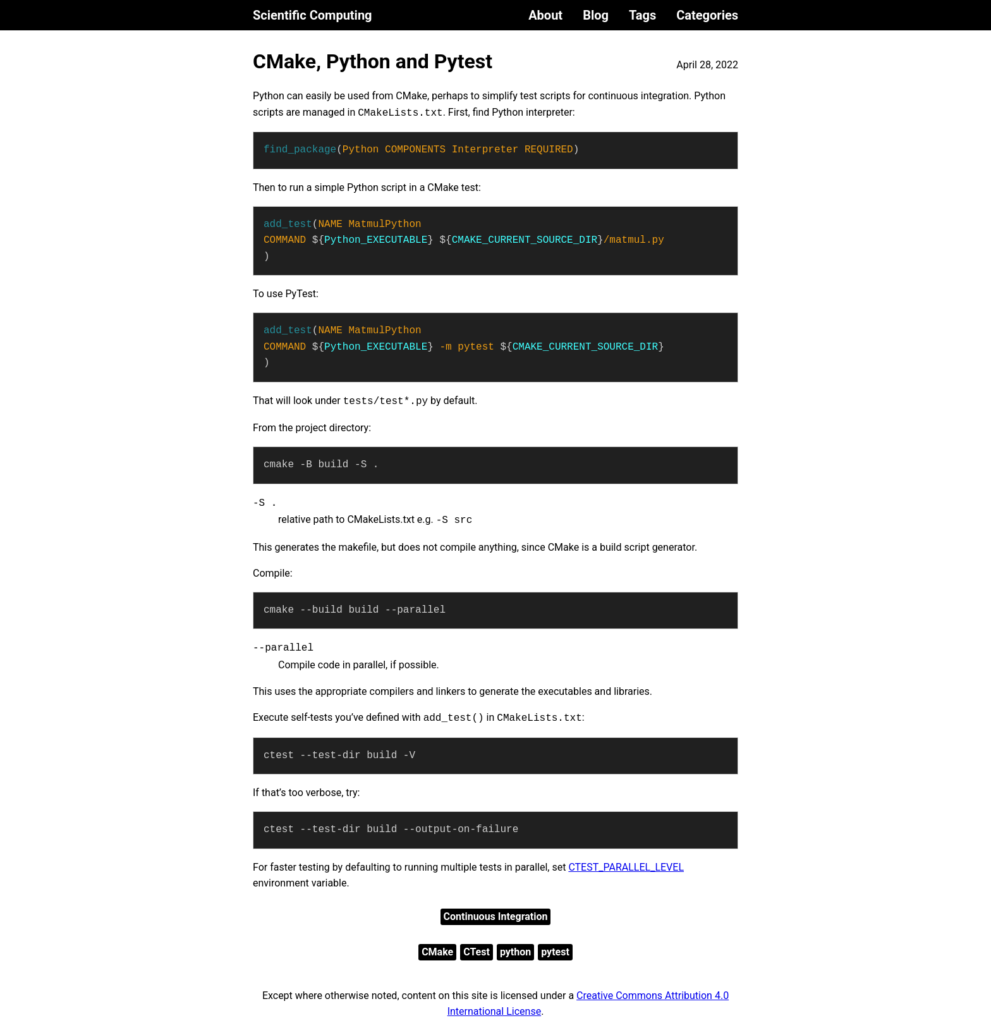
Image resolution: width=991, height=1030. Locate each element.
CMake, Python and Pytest (372, 61)
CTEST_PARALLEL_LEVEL (626, 867)
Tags (642, 15)
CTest (476, 952)
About (545, 15)
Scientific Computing (312, 15)
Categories (707, 15)
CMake (437, 952)
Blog (596, 15)
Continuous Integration (496, 916)
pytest (555, 952)
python (515, 952)
